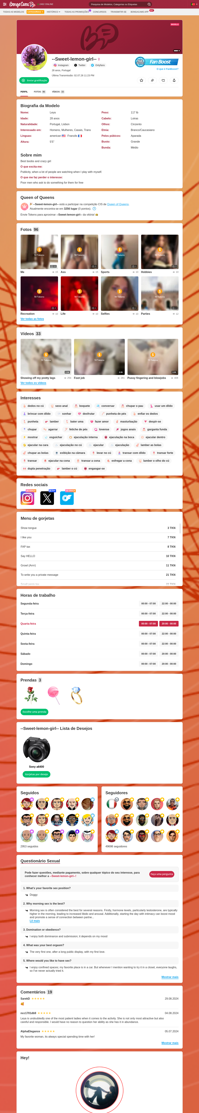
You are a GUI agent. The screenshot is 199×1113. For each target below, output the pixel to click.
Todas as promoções (77, 11)
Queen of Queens (118, 204)
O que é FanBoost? (167, 69)
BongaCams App (140, 11)
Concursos (99, 12)
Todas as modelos (13, 12)
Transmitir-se (118, 12)
